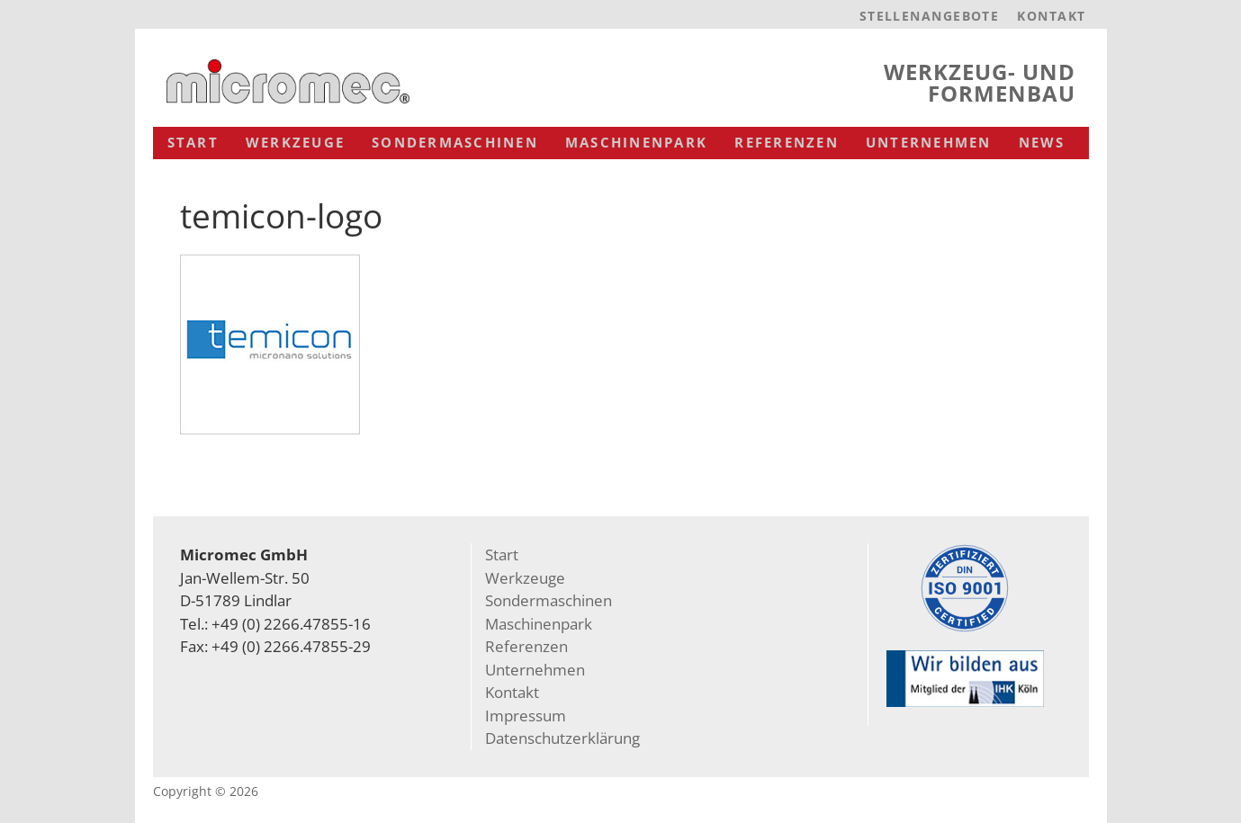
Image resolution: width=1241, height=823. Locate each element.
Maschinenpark (636, 142)
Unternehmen (929, 142)
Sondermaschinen (455, 142)
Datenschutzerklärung (562, 738)
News (1042, 142)
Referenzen (786, 142)
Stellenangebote (929, 15)
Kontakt (1051, 15)
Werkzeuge (295, 142)
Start (193, 142)
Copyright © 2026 (205, 791)
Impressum (525, 715)
